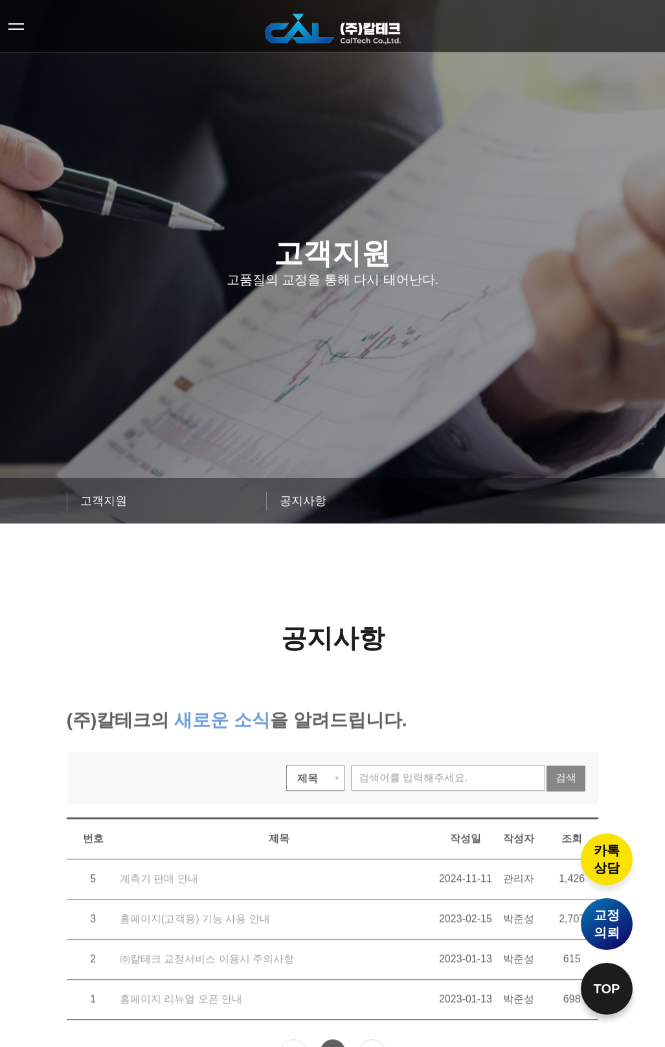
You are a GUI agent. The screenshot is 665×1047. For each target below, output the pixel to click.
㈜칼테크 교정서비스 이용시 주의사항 (197, 996)
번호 (93, 861)
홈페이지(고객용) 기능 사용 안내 (186, 945)
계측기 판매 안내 (154, 900)
